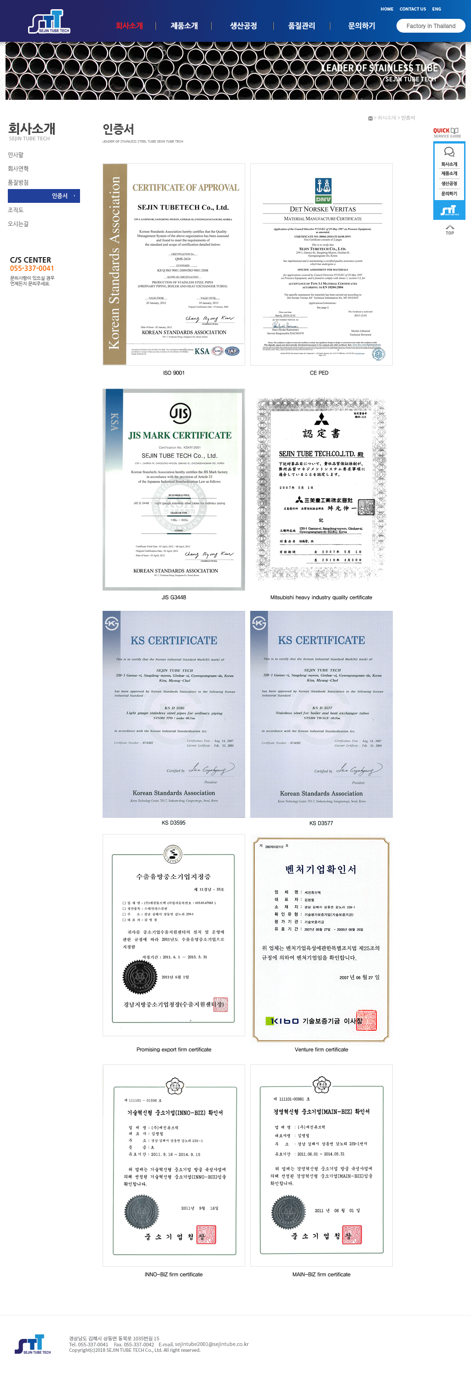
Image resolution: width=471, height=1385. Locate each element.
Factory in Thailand (431, 25)
